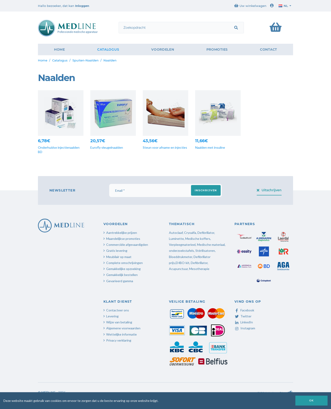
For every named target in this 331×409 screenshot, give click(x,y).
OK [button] (311, 400)
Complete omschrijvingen (124, 263)
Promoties (217, 49)
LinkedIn (243, 322)
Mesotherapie (199, 269)
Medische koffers (197, 239)
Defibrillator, (199, 263)
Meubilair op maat (118, 257)
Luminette (176, 239)
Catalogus (108, 49)
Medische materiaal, (211, 245)
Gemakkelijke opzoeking (123, 269)
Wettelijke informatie (121, 334)
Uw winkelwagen (250, 6)
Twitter (242, 316)
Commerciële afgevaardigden (127, 245)
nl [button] (283, 6)
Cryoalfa (190, 233)
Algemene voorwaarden (123, 328)
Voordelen (162, 49)
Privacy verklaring (118, 340)
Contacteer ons (117, 310)
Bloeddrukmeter (180, 257)
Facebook (244, 310)
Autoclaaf (176, 233)
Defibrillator (205, 233)
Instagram (244, 328)
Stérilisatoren (205, 250)
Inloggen (82, 6)
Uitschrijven (269, 190)
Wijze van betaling (119, 322)
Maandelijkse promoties (123, 239)
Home (59, 49)
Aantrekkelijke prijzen (121, 233)
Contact (268, 49)
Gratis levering (116, 250)
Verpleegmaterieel (182, 245)
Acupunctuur (178, 269)
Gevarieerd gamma (119, 281)
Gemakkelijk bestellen (122, 275)
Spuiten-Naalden (85, 60)
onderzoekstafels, (182, 250)
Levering (112, 316)
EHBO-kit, (183, 263)
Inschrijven (206, 190)
